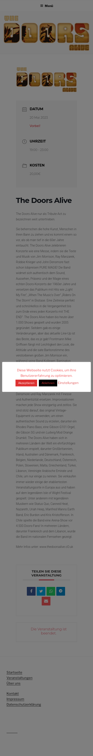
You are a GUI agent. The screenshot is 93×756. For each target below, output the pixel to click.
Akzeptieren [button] (26, 383)
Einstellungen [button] (68, 383)
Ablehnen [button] (48, 383)
